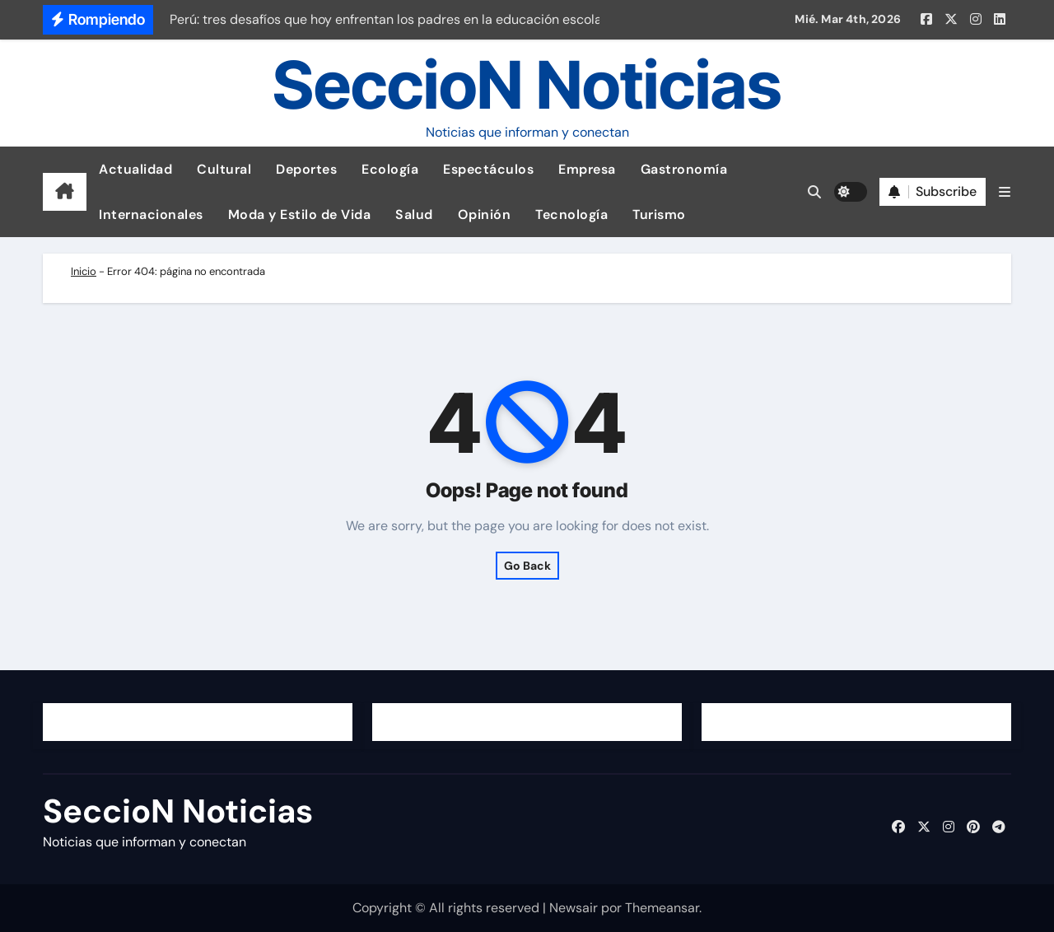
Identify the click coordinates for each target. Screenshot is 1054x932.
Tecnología (571, 214)
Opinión (484, 214)
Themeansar (662, 907)
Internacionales (151, 214)
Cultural (224, 169)
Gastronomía (684, 169)
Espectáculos (488, 169)
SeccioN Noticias (527, 84)
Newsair (573, 907)
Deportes (306, 169)
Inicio (83, 271)
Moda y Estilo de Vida (299, 214)
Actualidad (135, 169)
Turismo (659, 214)
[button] (1004, 192)
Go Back (527, 565)
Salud (414, 214)
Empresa (587, 169)
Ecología (389, 169)
